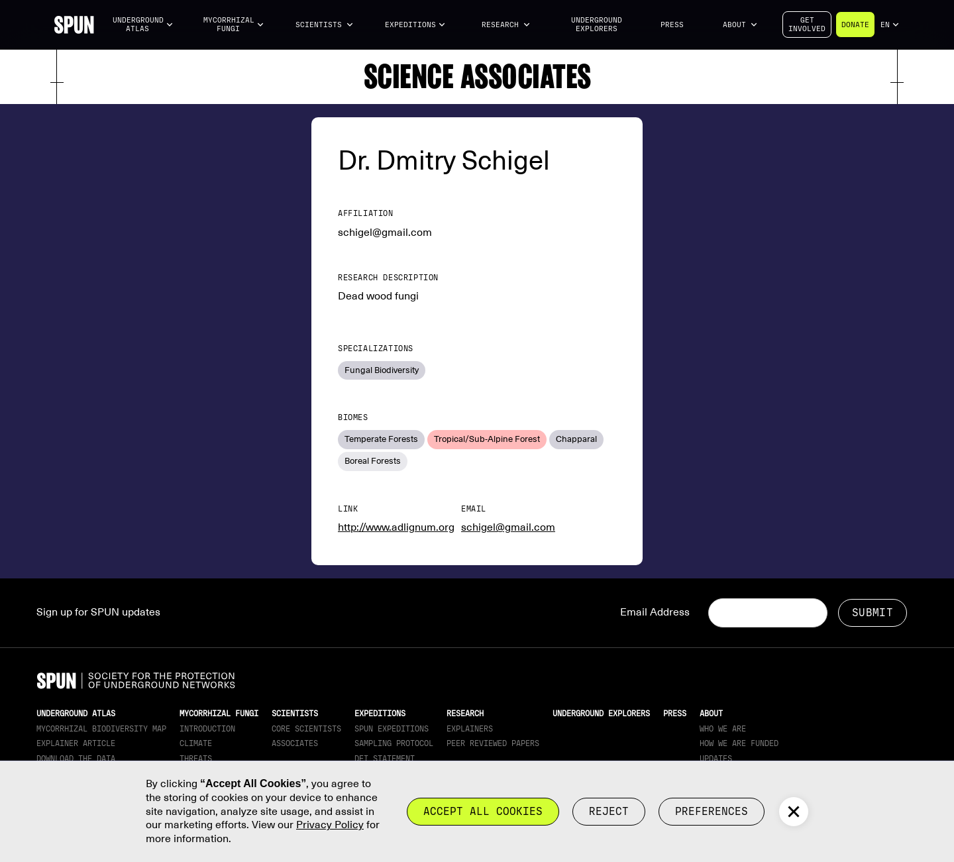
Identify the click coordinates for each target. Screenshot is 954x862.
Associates (295, 743)
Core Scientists (306, 728)
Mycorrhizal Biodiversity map (101, 728)
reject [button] (609, 811)
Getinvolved (806, 24)
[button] (143, 25)
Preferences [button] (711, 811)
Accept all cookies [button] (483, 811)
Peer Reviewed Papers (493, 743)
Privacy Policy (330, 825)
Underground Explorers (596, 24)
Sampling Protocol (393, 743)
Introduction (207, 728)
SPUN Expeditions (391, 728)
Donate (855, 25)
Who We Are (723, 728)
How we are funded (739, 743)
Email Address (655, 612)
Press (672, 25)
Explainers (470, 728)
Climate (196, 743)
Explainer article (75, 743)
